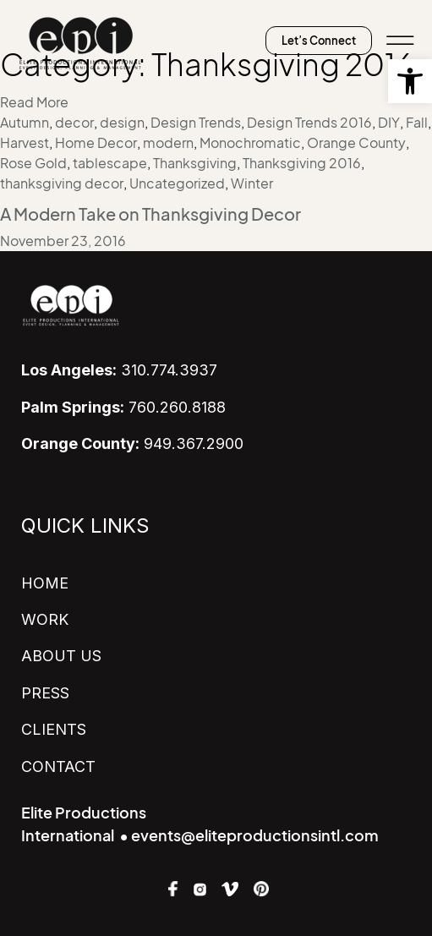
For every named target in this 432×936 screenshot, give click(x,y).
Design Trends (195, 122)
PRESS (45, 693)
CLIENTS (53, 729)
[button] (410, 81)
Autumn (24, 122)
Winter (252, 183)
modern (168, 142)
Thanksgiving (195, 163)
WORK (44, 619)
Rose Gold (33, 163)
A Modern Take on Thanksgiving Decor (150, 215)
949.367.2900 (132, 443)
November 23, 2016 (63, 241)
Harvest (24, 142)
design (122, 122)
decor (74, 122)
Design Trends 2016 (309, 122)
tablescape (110, 163)
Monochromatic (250, 142)
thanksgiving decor (61, 183)
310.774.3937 (119, 370)
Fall (417, 122)
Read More (34, 102)
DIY (389, 122)
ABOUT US (61, 656)
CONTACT (58, 766)
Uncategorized (177, 183)
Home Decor (96, 142)
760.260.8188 (123, 407)
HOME (44, 583)
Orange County (356, 142)
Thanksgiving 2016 (302, 163)
